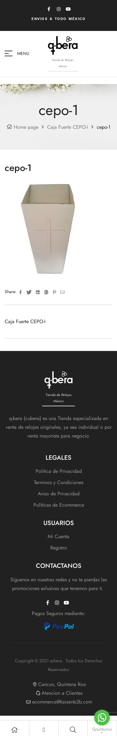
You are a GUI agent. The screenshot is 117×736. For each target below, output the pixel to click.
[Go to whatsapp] (102, 717)
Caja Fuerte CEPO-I (67, 127)
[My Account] (44, 730)
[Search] (73, 730)
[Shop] (14, 730)
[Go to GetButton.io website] (102, 730)
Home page (26, 127)
